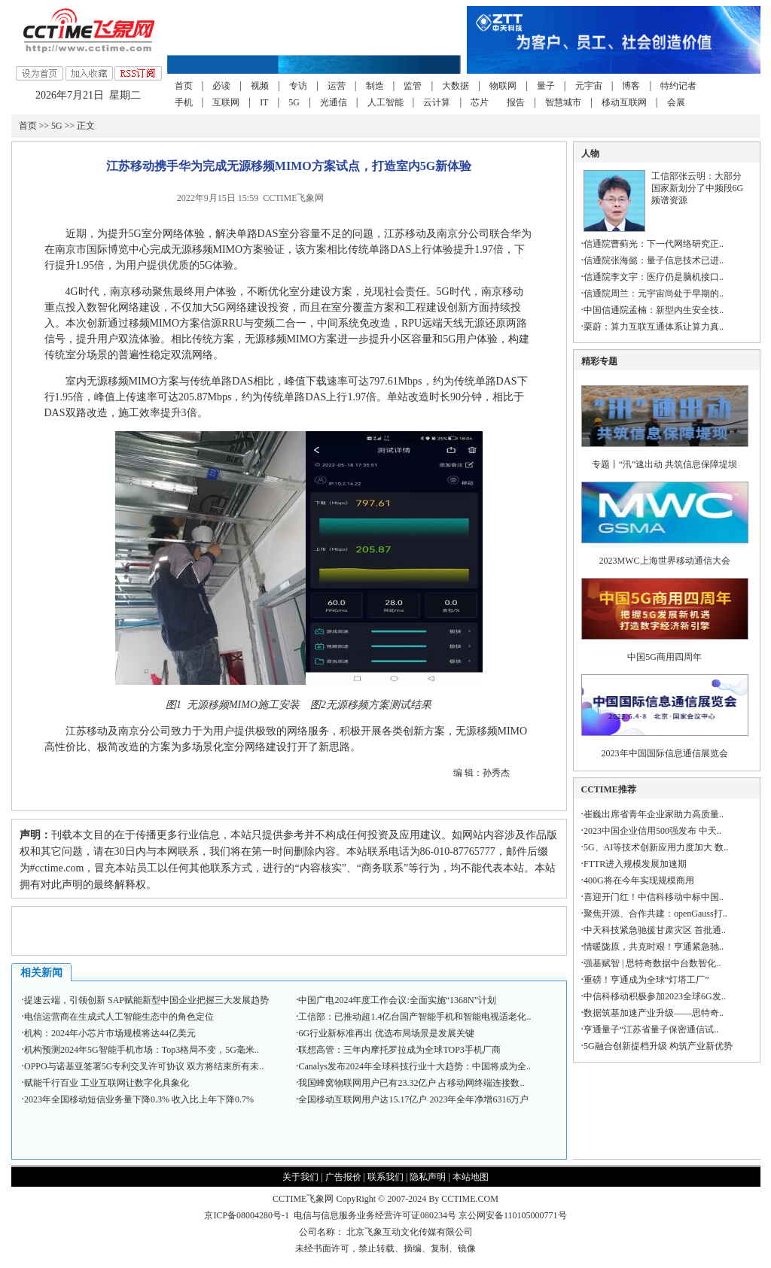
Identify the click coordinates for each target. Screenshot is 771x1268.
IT (264, 102)
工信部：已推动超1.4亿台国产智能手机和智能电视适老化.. (414, 1016)
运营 (337, 86)
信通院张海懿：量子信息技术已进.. (654, 260)
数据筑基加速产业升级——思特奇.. (654, 1013)
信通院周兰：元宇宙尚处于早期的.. (654, 293)
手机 (184, 102)
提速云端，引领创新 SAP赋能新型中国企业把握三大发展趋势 (146, 1000)
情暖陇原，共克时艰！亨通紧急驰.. (654, 946)
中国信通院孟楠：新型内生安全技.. (654, 310)
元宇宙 (588, 86)
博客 (631, 86)
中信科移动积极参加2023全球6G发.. (655, 996)
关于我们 (300, 1177)
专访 (298, 86)
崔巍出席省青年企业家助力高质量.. (654, 814)
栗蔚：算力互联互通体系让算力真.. (654, 326)
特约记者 (678, 86)
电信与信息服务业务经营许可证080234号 (376, 1215)
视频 (260, 86)
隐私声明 (428, 1177)
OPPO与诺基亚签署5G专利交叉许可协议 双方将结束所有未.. (144, 1066)
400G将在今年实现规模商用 (639, 880)
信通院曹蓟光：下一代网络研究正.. (654, 244)
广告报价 (343, 1177)
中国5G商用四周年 (664, 657)
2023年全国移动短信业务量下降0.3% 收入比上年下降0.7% (139, 1099)
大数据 (455, 86)
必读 (221, 86)
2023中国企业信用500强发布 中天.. (652, 831)
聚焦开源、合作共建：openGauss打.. (655, 913)
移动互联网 (624, 102)
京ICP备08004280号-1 (246, 1215)
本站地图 (471, 1177)
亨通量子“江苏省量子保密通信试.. (651, 1029)
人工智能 (385, 102)
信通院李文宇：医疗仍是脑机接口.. (654, 277)
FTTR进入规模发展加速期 (635, 864)
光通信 (333, 102)
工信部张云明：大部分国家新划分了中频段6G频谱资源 (697, 188)
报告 (516, 102)
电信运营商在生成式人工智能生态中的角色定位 (119, 1016)
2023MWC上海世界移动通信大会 (664, 560)
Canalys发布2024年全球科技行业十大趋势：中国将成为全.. (414, 1066)
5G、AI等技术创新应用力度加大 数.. (656, 847)
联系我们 (385, 1177)
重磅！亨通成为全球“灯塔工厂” (646, 980)
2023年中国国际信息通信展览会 (665, 753)
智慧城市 (563, 102)
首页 (184, 86)
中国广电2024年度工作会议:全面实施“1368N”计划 (397, 1000)
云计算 (436, 102)
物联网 (503, 86)
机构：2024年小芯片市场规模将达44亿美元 (110, 1033)
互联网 (225, 102)
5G (294, 102)
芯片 (480, 102)
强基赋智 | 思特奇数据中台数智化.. (652, 963)
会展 (676, 102)
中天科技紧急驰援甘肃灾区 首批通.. (655, 930)
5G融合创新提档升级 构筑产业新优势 (658, 1046)
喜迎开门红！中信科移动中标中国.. (654, 897)
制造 (375, 86)
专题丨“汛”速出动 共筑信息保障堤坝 (665, 464)
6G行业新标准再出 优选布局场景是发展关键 (386, 1033)
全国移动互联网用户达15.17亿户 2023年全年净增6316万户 (413, 1099)
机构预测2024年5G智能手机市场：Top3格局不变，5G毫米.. (141, 1050)
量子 (546, 86)
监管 (413, 86)
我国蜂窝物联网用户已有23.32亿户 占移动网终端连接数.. (411, 1083)
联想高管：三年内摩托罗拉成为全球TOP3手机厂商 (399, 1050)
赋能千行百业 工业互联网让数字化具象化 (106, 1083)
